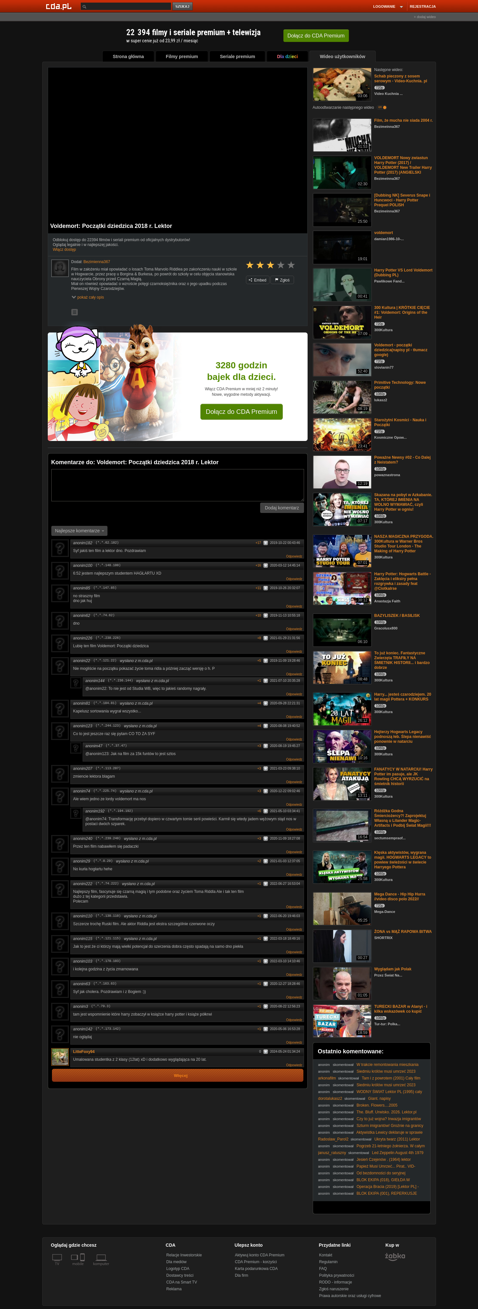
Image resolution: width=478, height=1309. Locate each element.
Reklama (173, 1289)
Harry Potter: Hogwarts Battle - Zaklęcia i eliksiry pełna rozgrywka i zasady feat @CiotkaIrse (402, 581)
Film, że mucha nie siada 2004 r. (403, 120)
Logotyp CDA (177, 1268)
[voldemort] (342, 246)
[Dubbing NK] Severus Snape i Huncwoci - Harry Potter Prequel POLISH (402, 200)
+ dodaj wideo (425, 17)
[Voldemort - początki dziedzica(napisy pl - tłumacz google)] (342, 359)
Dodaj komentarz (282, 507)
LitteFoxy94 (84, 1051)
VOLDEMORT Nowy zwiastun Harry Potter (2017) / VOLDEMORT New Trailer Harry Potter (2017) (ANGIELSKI (403, 165)
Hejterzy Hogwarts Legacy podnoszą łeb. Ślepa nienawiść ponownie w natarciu (402, 737)
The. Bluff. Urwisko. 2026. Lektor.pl (386, 1112)
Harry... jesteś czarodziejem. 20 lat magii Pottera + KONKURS (403, 696)
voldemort (383, 232)
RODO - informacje (335, 1282)
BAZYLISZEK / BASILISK (397, 615)
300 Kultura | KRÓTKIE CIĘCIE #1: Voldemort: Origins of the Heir (402, 312)
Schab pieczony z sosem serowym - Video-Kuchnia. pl (400, 78)
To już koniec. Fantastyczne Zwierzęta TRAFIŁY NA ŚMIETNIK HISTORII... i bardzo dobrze (402, 660)
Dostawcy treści (179, 1275)
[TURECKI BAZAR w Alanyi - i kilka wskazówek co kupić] (342, 1020)
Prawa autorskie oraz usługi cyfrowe (350, 1296)
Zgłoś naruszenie (334, 1289)
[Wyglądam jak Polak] (342, 983)
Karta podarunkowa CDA (256, 1268)
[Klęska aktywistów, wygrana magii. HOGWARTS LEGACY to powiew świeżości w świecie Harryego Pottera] (342, 866)
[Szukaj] (125, 6)
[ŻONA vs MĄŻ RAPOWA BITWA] (342, 945)
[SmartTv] (83, 1267)
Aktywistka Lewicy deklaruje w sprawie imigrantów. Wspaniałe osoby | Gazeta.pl (370, 1135)
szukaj (183, 6)
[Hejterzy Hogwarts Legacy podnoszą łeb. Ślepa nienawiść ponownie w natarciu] (342, 746)
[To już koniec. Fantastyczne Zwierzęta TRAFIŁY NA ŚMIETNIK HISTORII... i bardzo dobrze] (342, 667)
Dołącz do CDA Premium (241, 411)
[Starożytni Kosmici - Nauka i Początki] (342, 434)
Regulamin (328, 1262)
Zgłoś (282, 280)
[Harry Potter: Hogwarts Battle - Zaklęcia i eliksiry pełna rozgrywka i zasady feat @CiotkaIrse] (342, 588)
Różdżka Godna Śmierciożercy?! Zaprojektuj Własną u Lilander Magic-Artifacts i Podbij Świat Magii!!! (402, 818)
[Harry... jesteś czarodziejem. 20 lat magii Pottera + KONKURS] (342, 708)
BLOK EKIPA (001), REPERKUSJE (387, 1193)
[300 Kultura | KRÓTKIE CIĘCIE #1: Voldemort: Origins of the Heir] (342, 321)
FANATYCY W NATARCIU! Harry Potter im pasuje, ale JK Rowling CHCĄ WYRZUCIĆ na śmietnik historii (403, 776)
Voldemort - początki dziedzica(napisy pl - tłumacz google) (401, 350)
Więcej (181, 1075)
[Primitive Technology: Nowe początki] (342, 396)
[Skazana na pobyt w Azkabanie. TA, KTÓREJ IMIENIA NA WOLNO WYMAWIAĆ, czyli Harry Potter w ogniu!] (342, 509)
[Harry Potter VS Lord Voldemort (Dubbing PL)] (342, 284)
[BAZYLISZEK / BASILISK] (342, 629)
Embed (257, 280)
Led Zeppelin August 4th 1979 (397, 1152)
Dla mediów (176, 1262)
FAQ (323, 1268)
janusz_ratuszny (332, 1152)
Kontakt (325, 1255)
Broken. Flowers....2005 (377, 1105)
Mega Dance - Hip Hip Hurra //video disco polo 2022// (399, 896)
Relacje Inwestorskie (184, 1255)
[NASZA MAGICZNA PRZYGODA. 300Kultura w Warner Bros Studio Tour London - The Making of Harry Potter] (342, 550)
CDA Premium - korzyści (256, 1262)
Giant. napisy (379, 1098)
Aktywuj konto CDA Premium (259, 1255)
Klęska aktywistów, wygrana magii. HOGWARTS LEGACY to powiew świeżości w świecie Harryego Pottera (402, 859)
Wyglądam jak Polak (393, 969)
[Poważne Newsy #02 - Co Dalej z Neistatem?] (342, 471)
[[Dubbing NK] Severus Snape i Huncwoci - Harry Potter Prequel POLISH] (342, 209)
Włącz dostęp (64, 249)
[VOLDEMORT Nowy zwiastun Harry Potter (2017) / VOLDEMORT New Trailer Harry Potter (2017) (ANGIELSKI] (342, 172)
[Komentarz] (177, 485)
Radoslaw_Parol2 (333, 1139)
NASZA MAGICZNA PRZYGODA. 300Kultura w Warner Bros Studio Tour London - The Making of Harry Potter (403, 543)
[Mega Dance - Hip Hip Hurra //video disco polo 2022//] (342, 908)
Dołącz (316, 35)
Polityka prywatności (336, 1275)
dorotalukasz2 (330, 1098)
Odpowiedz (294, 556)
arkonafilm (327, 1078)
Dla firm (241, 1275)
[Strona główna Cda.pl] (59, 6)
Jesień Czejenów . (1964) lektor (384, 1159)
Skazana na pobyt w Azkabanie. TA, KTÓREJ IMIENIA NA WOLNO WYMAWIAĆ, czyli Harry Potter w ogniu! (403, 502)
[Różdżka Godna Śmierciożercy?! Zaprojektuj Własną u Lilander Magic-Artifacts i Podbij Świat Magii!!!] (342, 825)
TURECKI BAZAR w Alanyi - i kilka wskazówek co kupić (400, 1009)
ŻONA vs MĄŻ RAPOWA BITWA (403, 931)
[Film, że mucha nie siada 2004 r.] (342, 134)
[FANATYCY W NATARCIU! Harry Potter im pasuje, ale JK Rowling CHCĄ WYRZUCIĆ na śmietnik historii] (342, 783)
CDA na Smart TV (181, 1282)
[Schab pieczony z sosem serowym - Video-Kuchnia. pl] (342, 83)
